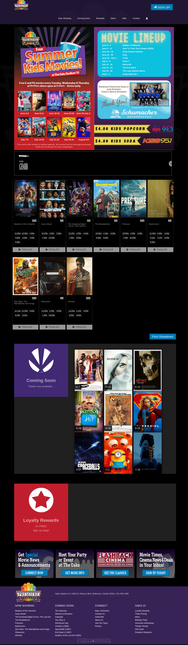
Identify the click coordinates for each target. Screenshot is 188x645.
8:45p (166, 238)
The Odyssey (61, 611)
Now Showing (64, 18)
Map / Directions (102, 611)
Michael (18, 636)
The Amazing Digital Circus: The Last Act (33, 617)
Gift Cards (139, 630)
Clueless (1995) (62, 627)
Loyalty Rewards (142, 611)
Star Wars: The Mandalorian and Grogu (32, 630)
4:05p (85, 311)
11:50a (44, 311)
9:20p (24, 315)
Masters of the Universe (25, 611)
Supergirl (59, 617)
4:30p (139, 234)
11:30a (152, 234)
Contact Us (100, 614)
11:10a (18, 311)
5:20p (85, 234)
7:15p (159, 238)
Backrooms (20, 627)
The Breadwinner (22, 620)
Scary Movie (20, 614)
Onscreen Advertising (144, 623)
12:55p (25, 311)
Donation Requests (143, 633)
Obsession (19, 633)
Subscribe (99, 617)
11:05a (72, 311)
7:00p (31, 238)
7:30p (44, 238)
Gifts (124, 18)
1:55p (132, 234)
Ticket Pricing (141, 614)
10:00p (52, 238)
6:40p (98, 238)
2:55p (78, 234)
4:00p (24, 238)
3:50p (31, 311)
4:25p (112, 234)
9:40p (105, 238)
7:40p (71, 238)
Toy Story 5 (60, 620)
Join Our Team (101, 623)
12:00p (25, 234)
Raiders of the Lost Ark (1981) (68, 636)
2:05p (159, 234)
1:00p (31, 234)
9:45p (152, 242)
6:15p (152, 238)
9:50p (78, 238)
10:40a (98, 234)
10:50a (126, 234)
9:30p (17, 242)
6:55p (71, 315)
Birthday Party (141, 620)
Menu (113, 18)
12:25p (72, 234)
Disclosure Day (61, 623)
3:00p (17, 238)
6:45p (17, 315)
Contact (136, 18)
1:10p (78, 311)
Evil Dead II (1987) (63, 633)
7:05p (125, 238)
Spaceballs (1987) (63, 630)
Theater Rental (141, 627)
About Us (99, 620)
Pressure (19, 623)
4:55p (58, 311)
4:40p (166, 234)
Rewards (100, 18)
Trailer (25, 250)
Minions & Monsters (63, 614)
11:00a (18, 234)
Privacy (98, 627)
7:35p (44, 315)
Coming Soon (83, 18)
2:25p (51, 234)
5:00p (58, 234)
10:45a (44, 234)
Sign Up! (162, 7)
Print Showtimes (162, 337)
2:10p (105, 234)
